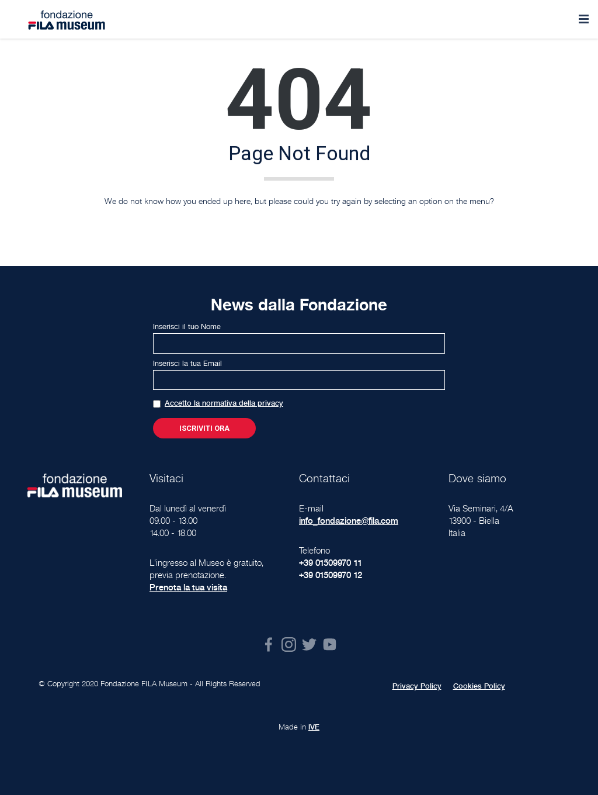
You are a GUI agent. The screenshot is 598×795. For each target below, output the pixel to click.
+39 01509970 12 (330, 574)
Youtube (329, 644)
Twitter (309, 644)
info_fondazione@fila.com (348, 520)
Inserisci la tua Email (187, 363)
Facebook (268, 644)
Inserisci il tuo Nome (187, 326)
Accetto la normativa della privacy (224, 403)
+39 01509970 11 (330, 562)
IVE (313, 727)
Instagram (288, 644)
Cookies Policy (479, 686)
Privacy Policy (416, 686)
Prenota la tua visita (188, 587)
